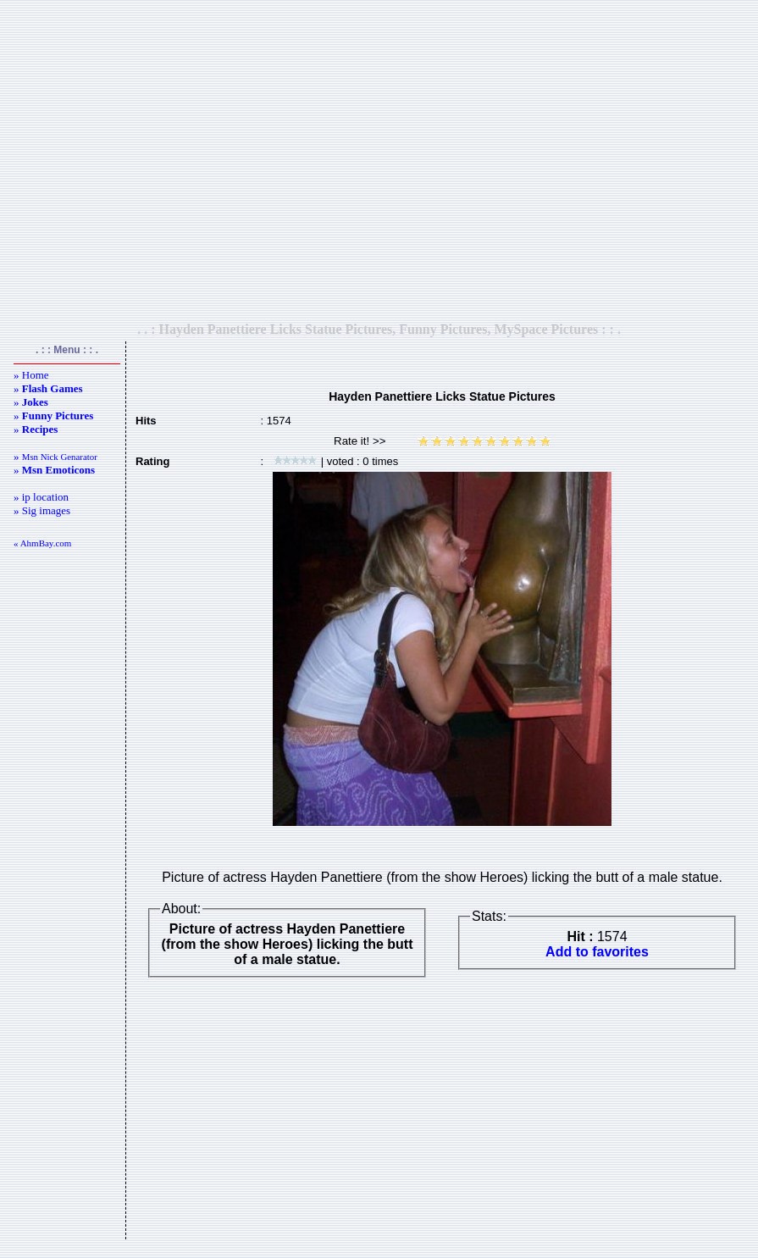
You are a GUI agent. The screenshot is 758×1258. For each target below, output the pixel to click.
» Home (31, 375)
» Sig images (42, 510)
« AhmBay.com (42, 543)
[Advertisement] (375, 160)
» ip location (41, 496)
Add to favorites (597, 952)
